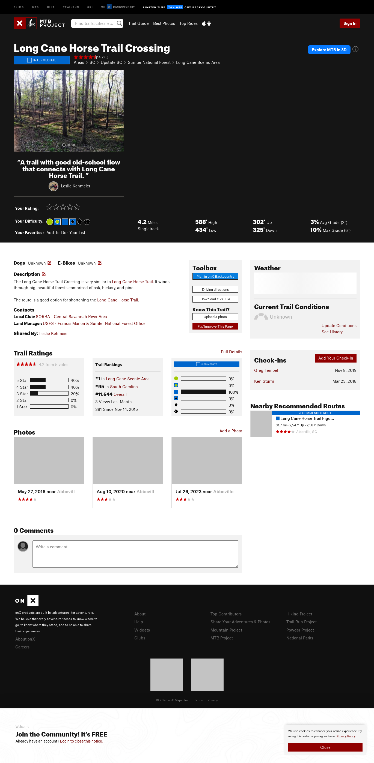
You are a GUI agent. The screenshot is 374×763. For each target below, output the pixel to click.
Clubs (139, 637)
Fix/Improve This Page (215, 326)
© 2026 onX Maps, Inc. (172, 700)
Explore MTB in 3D (329, 49)
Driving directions (215, 289)
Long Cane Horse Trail (132, 281)
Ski (90, 6)
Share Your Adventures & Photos (240, 621)
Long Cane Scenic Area (198, 62)
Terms (198, 700)
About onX (25, 638)
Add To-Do (56, 232)
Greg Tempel (266, 370)
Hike (51, 6)
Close (325, 747)
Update (339, 325)
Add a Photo (230, 430)
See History (332, 331)
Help (138, 621)
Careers (22, 646)
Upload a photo (215, 317)
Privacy (212, 700)
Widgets (142, 629)
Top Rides (188, 23)
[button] (19, 111)
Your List (77, 232)
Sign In (350, 23)
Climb (19, 6)
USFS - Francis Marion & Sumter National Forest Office (94, 323)
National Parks (299, 637)
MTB (35, 6)
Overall (120, 394)
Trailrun (71, 6)
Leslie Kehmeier (75, 185)
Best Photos (164, 23)
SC (92, 62)
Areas (79, 62)
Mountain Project (226, 629)
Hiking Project (299, 613)
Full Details (231, 351)
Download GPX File (215, 299)
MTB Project (221, 637)
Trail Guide (138, 23)
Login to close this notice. (81, 741)
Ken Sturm (264, 381)
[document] (325, 740)
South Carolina (124, 386)
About (140, 613)
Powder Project (300, 629)
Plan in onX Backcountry (215, 276)
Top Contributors (226, 613)
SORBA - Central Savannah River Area (71, 316)
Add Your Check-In (335, 357)
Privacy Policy (346, 736)
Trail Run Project (301, 621)
